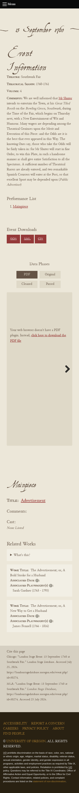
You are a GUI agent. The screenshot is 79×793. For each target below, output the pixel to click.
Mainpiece (20, 207)
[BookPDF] (39, 369)
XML (27, 238)
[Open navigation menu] (5, 4)
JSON (13, 238)
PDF (27, 274)
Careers (10, 728)
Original (50, 274)
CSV (40, 238)
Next (66, 369)
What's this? (22, 555)
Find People (14, 733)
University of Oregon (26, 741)
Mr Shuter (65, 98)
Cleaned (26, 284)
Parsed (50, 284)
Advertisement (33, 501)
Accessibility (15, 723)
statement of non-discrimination (49, 781)
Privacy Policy (35, 728)
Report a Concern (48, 723)
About (58, 728)
